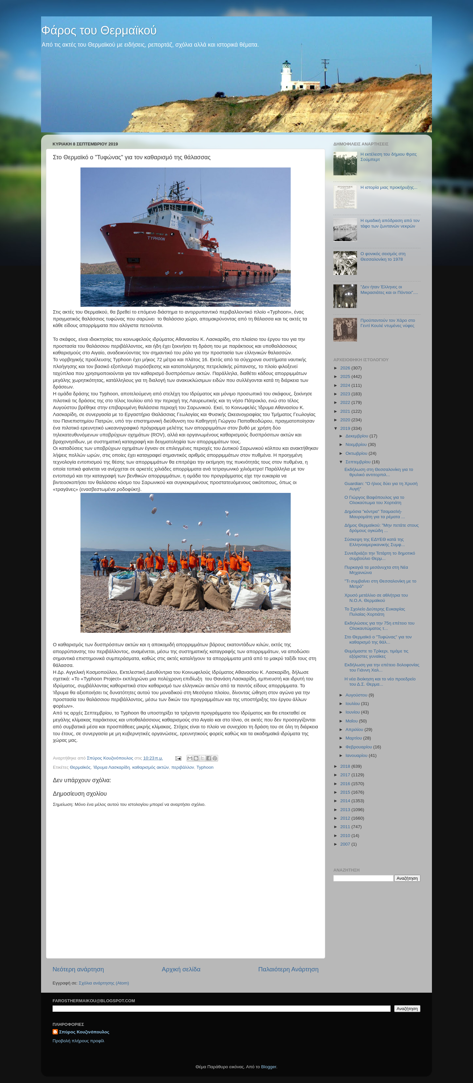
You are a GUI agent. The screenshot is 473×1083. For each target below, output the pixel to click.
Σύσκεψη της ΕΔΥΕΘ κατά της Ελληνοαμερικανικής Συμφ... (375, 542)
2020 (345, 419)
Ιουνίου (353, 712)
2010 (345, 835)
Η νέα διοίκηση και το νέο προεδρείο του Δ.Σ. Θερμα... (380, 681)
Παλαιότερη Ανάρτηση (288, 969)
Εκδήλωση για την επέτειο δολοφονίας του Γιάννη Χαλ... (382, 667)
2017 (345, 774)
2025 (345, 376)
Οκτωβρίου (357, 453)
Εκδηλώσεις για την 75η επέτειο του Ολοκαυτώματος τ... (380, 626)
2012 (345, 818)
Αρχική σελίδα (181, 969)
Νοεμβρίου (357, 444)
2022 (345, 402)
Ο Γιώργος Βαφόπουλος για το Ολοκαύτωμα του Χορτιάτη (374, 500)
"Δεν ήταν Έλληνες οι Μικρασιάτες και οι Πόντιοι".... (389, 289)
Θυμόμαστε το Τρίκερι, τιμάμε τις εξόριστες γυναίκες (377, 654)
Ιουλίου (353, 703)
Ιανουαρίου (357, 755)
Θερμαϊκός (80, 767)
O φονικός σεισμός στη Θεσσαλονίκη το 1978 (382, 256)
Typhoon (205, 767)
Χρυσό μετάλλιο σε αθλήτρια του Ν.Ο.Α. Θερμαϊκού (376, 598)
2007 (345, 844)
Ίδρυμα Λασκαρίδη (111, 767)
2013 (345, 809)
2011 (345, 826)
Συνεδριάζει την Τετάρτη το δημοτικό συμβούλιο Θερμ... (380, 556)
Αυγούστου (357, 695)
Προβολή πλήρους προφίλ (78, 1040)
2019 (345, 428)
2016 (345, 783)
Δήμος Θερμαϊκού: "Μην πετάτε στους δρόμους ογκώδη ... (382, 528)
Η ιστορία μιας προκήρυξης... (388, 187)
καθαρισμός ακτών (150, 767)
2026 (345, 367)
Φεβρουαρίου (359, 746)
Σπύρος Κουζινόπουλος (84, 1031)
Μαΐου (352, 720)
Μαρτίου (354, 738)
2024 (345, 385)
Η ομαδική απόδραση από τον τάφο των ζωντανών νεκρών (389, 223)
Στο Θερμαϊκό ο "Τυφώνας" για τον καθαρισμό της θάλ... (378, 639)
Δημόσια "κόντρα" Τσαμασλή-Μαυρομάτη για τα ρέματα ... (375, 514)
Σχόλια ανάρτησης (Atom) (104, 983)
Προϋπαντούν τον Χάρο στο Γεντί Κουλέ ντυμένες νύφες (387, 323)
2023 (345, 393)
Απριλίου (355, 729)
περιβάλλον (182, 767)
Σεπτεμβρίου (359, 461)
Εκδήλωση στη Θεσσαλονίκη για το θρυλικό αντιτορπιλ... (379, 472)
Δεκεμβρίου (358, 435)
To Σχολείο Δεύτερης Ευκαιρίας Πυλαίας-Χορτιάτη (375, 612)
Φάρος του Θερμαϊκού (99, 30)
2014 (345, 800)
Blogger (268, 1066)
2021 (345, 411)
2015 (345, 792)
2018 (345, 766)
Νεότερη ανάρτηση (78, 969)
